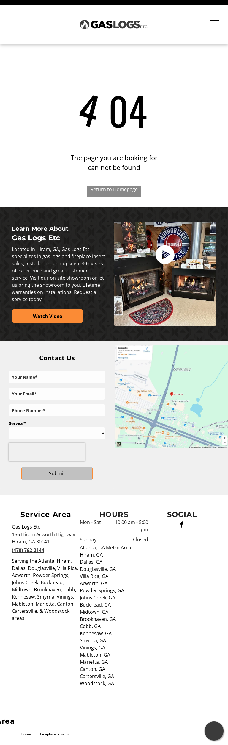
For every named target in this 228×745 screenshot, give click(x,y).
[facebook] (182, 525)
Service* (17, 423)
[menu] (215, 20)
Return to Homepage (114, 189)
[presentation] (47, 452)
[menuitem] (26, 734)
